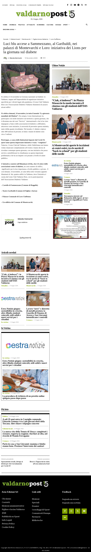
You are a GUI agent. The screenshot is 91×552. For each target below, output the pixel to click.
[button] (86, 24)
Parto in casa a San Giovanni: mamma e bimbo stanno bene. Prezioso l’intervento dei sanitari (23, 445)
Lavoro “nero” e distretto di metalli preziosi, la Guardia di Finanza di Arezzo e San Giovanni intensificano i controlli (37, 313)
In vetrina (4, 322)
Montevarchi (26, 39)
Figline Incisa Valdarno (40, 39)
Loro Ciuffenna (55, 39)
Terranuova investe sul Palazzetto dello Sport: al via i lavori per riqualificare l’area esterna (76, 199)
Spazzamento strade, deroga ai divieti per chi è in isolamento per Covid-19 (12, 464)
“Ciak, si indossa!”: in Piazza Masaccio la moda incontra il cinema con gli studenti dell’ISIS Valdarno (12, 278)
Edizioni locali (15, 39)
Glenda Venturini (16, 58)
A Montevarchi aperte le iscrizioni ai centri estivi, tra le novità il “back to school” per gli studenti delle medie (37, 278)
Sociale (5, 39)
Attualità (4, 286)
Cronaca (29, 320)
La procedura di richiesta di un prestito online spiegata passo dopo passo (23, 397)
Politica (5, 416)
